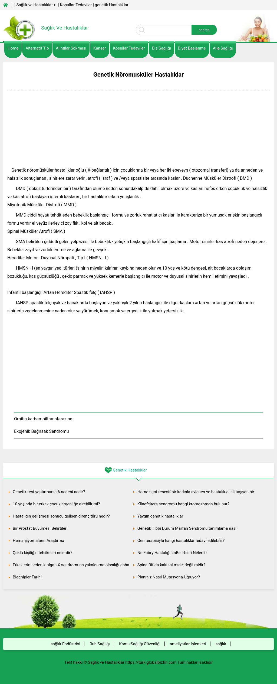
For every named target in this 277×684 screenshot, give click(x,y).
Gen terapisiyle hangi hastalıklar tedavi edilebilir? (181, 540)
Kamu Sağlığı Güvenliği (139, 644)
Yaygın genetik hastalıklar (160, 516)
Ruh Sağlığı (100, 644)
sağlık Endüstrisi (65, 644)
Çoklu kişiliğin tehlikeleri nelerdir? (42, 552)
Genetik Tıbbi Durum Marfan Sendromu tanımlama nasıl (187, 528)
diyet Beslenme (192, 48)
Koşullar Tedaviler (76, 4)
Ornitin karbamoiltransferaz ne (43, 418)
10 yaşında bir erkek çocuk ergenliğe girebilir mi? (56, 504)
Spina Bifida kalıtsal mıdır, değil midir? (171, 564)
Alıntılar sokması (71, 48)
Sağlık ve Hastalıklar (35, 4)
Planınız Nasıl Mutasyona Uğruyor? (168, 577)
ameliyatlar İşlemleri (188, 644)
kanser (99, 48)
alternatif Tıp (37, 48)
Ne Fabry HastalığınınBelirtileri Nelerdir (172, 552)
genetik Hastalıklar (111, 4)
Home (13, 48)
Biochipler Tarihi (27, 577)
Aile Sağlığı (223, 48)
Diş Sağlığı (161, 48)
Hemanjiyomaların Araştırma (38, 540)
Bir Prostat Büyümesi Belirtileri (40, 528)
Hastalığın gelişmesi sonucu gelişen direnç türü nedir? (61, 516)
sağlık (221, 644)
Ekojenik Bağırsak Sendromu (41, 431)
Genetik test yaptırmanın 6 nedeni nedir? (49, 491)
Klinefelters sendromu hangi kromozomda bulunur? (183, 504)
